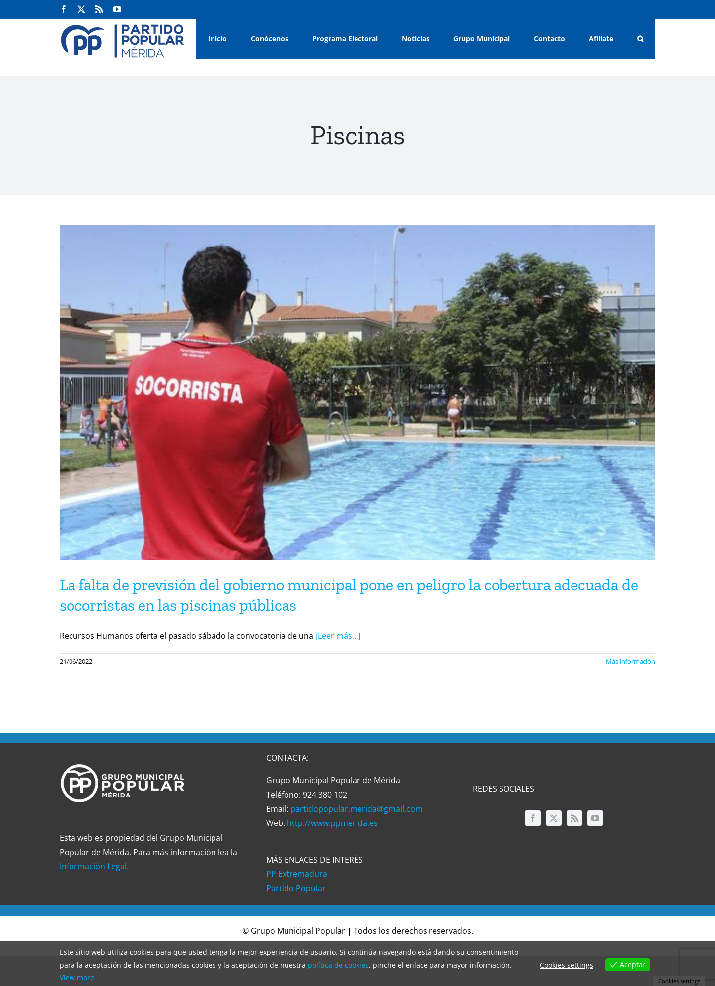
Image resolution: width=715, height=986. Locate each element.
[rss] (574, 818)
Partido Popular (296, 888)
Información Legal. (94, 866)
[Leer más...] (337, 635)
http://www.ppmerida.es (332, 823)
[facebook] (533, 818)
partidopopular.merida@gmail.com (356, 808)
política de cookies (338, 965)
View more (77, 977)
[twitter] (554, 818)
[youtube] (595, 818)
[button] (640, 39)
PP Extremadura (296, 873)
